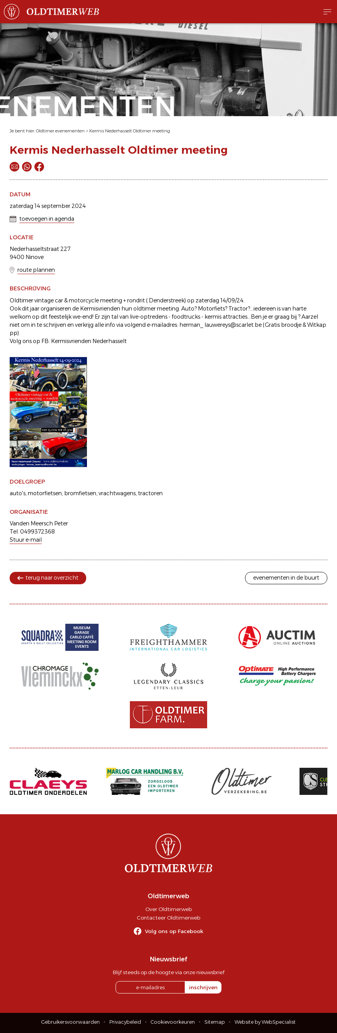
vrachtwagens (117, 493)
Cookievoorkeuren (173, 1022)
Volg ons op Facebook (174, 931)
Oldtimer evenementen (60, 131)
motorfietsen (45, 493)
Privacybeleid (125, 1022)
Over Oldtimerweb (168, 909)
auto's (18, 493)
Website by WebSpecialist (265, 1022)
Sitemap (214, 1022)
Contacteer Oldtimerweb (168, 918)
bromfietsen (80, 493)
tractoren (150, 493)
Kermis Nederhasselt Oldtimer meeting (129, 131)
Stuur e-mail (26, 539)
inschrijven (203, 987)
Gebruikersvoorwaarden (70, 1022)
